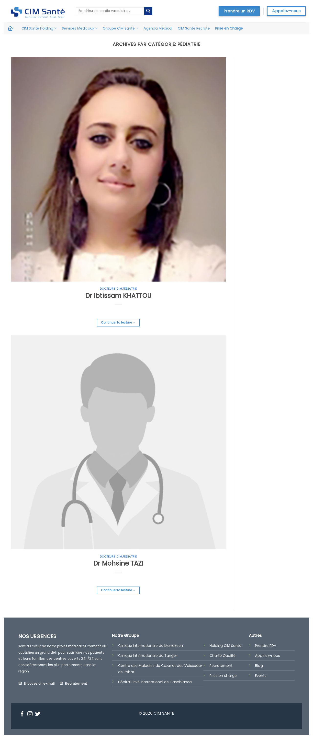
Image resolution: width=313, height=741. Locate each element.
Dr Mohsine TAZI (118, 563)
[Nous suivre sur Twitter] (37, 714)
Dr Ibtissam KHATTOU (118, 295)
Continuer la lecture (118, 322)
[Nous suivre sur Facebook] (22, 714)
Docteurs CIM (111, 289)
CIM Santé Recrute (194, 28)
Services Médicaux (79, 28)
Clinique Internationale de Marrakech (150, 645)
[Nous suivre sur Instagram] (30, 714)
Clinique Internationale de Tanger (147, 655)
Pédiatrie (130, 289)
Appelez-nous (267, 655)
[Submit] (148, 11)
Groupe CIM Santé (120, 28)
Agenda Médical (158, 28)
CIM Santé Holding (39, 28)
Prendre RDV (265, 645)
